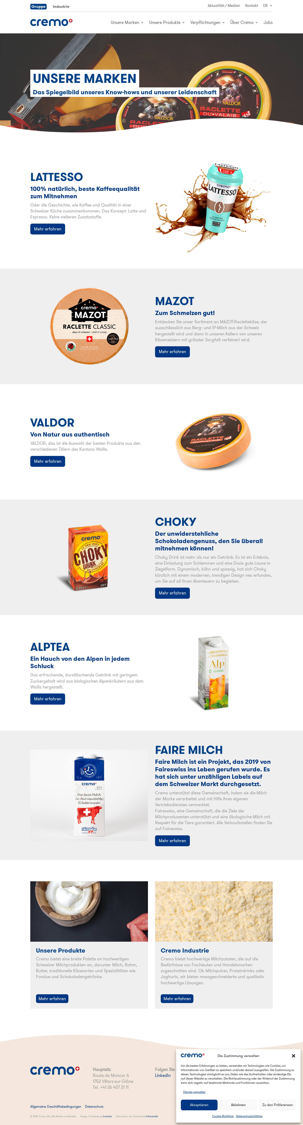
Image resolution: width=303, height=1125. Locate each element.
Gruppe (38, 6)
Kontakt (251, 6)
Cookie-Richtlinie (223, 1116)
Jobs (268, 22)
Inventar (107, 1116)
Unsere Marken (125, 22)
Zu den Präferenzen (277, 1104)
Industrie (61, 6)
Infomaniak (152, 1116)
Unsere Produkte (164, 22)
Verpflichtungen (205, 22)
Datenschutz (94, 1106)
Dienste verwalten (194, 1092)
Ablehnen (238, 1104)
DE (265, 6)
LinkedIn (163, 1075)
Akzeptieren (199, 1104)
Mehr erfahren (47, 229)
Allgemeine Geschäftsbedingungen (55, 1106)
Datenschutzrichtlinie (249, 1116)
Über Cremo (242, 22)
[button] (293, 1055)
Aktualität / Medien (224, 6)
